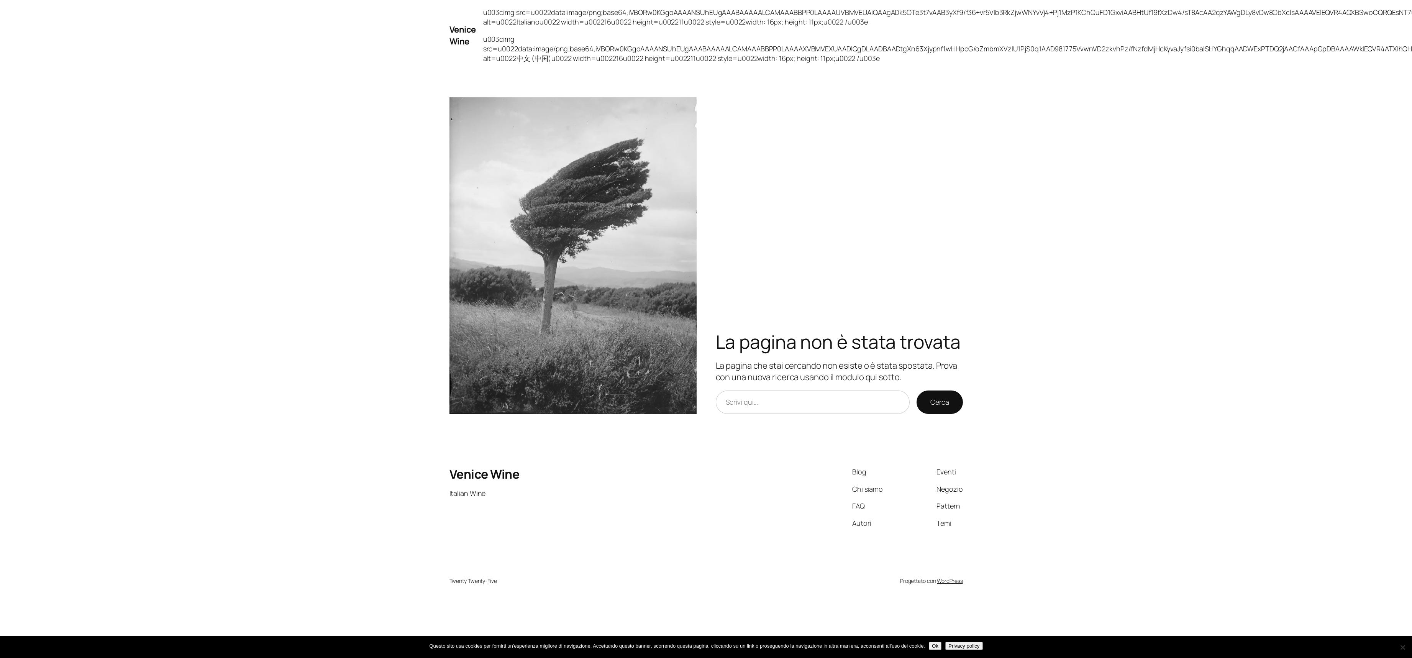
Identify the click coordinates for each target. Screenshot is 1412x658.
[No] (1402, 647)
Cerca (939, 402)
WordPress (950, 580)
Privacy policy (963, 646)
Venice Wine (462, 35)
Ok (935, 646)
